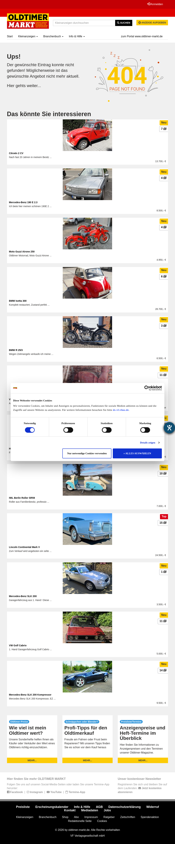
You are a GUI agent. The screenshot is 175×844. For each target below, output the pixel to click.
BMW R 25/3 (16, 350)
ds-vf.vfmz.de (121, 410)
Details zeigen (147, 442)
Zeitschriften (127, 817)
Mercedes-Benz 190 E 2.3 (23, 202)
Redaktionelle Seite (80, 821)
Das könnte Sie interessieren (49, 113)
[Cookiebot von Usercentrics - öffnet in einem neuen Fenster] (147, 388)
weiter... (34, 85)
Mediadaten (89, 810)
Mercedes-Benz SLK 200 (23, 596)
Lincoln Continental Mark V (24, 547)
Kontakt (70, 810)
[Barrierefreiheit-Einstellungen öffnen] (169, 427)
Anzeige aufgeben (152, 22)
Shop (65, 817)
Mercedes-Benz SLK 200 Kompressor (30, 694)
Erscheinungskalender (51, 807)
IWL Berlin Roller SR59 (22, 497)
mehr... (32, 760)
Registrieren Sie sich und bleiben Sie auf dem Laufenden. (142, 788)
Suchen (123, 22)
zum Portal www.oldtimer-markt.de (142, 36)
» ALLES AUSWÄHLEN (137, 453)
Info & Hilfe (77, 36)
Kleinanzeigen (28, 36)
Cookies (102, 821)
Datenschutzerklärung (124, 807)
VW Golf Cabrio (18, 645)
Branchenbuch (53, 36)
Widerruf (152, 807)
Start (10, 36)
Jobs (107, 810)
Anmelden (155, 4)
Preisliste (23, 807)
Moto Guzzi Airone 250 (22, 251)
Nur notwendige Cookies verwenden (87, 453)
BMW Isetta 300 (18, 300)
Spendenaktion (150, 817)
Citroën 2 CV (16, 153)
